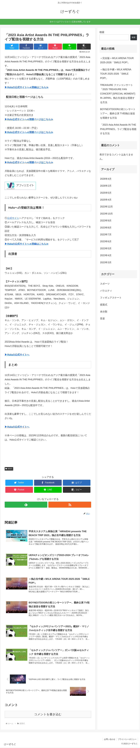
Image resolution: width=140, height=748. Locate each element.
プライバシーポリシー (127, 740)
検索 (102, 32)
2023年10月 (106, 213)
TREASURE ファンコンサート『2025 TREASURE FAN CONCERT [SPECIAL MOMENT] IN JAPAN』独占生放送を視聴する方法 (117, 94)
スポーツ (105, 283)
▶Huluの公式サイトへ (17, 354)
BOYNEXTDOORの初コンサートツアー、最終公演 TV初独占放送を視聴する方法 (117, 113)
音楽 (102, 318)
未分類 (103, 311)
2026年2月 (105, 185)
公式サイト (13, 218)
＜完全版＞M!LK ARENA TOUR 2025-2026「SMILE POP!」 (117, 60)
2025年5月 (105, 192)
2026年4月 (105, 179)
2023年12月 (106, 206)
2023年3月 (105, 262)
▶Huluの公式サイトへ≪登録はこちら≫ (26, 87)
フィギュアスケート (111, 297)
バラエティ (106, 290)
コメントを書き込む (48, 714)
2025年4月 (105, 199)
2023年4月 (105, 255)
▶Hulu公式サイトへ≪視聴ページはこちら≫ (29, 119)
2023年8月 (105, 227)
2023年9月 (105, 220)
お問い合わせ (109, 740)
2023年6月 (105, 241)
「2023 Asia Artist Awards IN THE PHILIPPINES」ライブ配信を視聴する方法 (118, 129)
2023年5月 (105, 248)
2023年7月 (105, 234)
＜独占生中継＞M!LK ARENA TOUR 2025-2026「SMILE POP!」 (115, 73)
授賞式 (8, 469)
